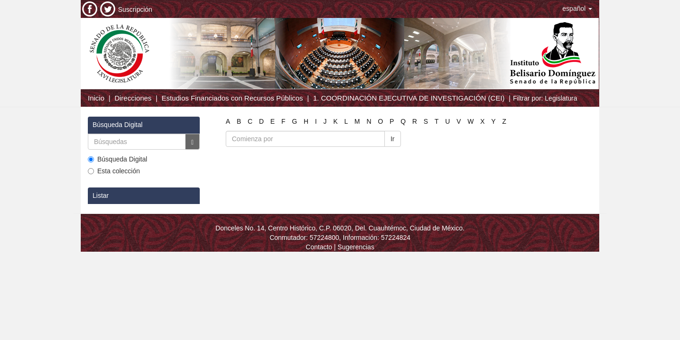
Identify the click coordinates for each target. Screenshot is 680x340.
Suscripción (135, 9)
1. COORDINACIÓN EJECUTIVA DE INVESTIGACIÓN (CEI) (409, 98)
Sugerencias (356, 247)
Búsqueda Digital (117, 159)
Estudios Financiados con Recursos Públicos (232, 98)
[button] (577, 8)
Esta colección (114, 171)
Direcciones (132, 98)
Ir (393, 139)
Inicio (96, 98)
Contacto (319, 247)
